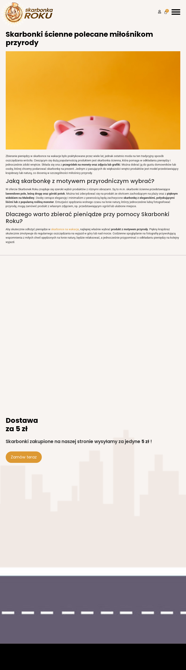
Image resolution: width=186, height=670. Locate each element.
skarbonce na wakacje (65, 229)
